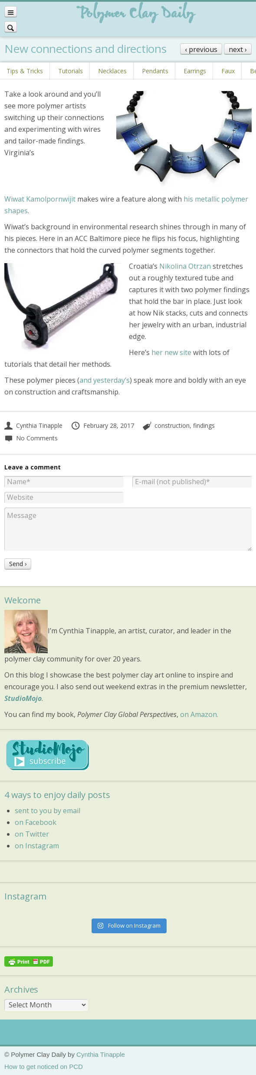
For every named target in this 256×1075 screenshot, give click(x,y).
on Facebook (35, 822)
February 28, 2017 (102, 425)
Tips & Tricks (25, 71)
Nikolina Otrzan (185, 266)
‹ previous (201, 49)
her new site (171, 352)
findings (204, 425)
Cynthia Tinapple (33, 425)
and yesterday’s (104, 380)
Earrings (195, 71)
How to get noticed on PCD (43, 1066)
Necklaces (112, 71)
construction (172, 425)
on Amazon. (199, 714)
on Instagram (37, 845)
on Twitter (32, 834)
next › (238, 49)
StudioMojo (23, 698)
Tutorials (70, 71)
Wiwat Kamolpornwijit (39, 199)
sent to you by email (47, 810)
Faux (228, 71)
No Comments (31, 438)
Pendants (155, 71)
